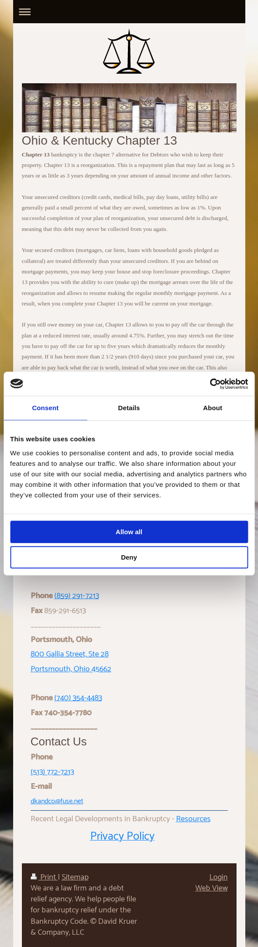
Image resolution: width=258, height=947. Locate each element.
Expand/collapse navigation (129, 11)
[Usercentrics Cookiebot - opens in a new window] (209, 384)
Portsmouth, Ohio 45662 (71, 669)
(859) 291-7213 (76, 596)
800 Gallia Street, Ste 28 (70, 654)
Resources (193, 819)
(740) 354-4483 (78, 698)
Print (44, 877)
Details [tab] (129, 407)
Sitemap (75, 877)
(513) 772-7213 (52, 772)
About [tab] (213, 407)
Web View (211, 888)
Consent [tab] (45, 407)
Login (218, 877)
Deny (129, 557)
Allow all (129, 532)
